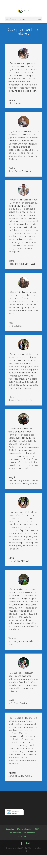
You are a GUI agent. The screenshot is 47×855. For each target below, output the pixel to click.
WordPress (25, 851)
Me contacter (15, 832)
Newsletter (10, 829)
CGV (37, 829)
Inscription (22, 836)
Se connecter (29, 832)
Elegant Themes (24, 848)
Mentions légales (24, 829)
